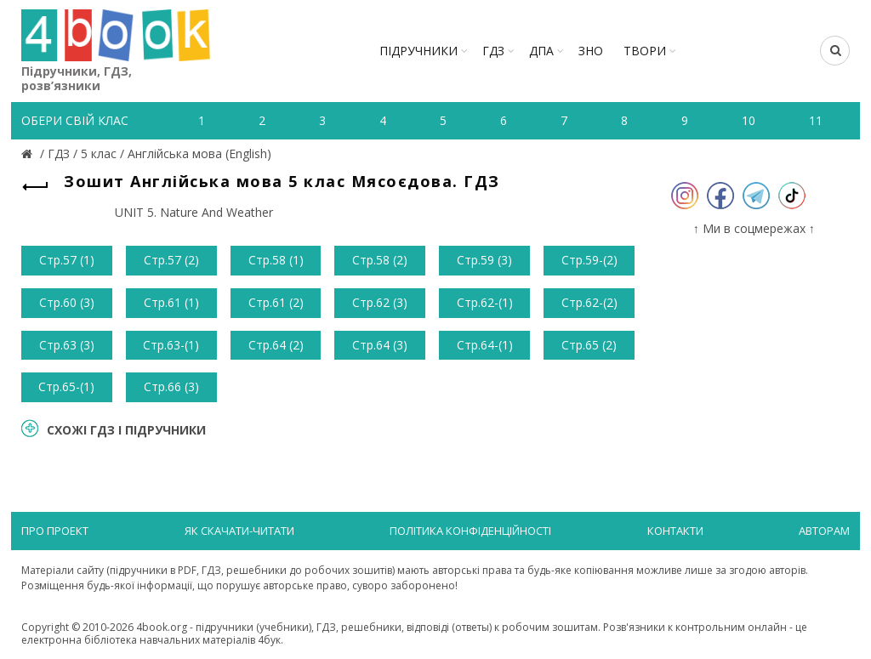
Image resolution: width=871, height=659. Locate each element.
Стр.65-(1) (66, 386)
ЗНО (590, 51)
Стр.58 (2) (379, 260)
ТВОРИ (644, 51)
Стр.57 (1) (66, 260)
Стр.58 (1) (276, 260)
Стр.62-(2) (589, 302)
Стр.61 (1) (171, 302)
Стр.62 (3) (379, 302)
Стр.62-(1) (485, 302)
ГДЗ (493, 51)
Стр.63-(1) (171, 345)
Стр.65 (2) (589, 345)
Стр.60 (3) (66, 302)
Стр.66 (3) (171, 386)
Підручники (418, 51)
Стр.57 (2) (171, 260)
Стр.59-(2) (589, 260)
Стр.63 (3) (66, 345)
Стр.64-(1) (485, 345)
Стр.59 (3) (484, 260)
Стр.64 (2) (276, 345)
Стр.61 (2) (276, 302)
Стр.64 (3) (379, 345)
